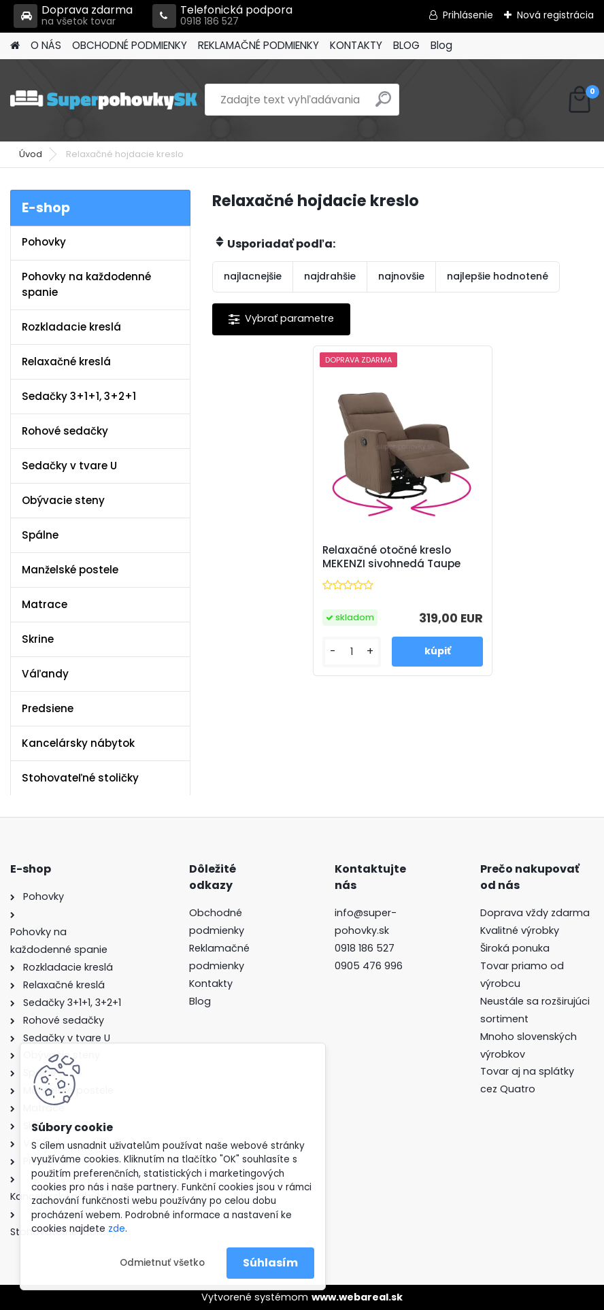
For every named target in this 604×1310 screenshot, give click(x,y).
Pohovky (44, 242)
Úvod (30, 154)
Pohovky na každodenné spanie (86, 284)
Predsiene (47, 708)
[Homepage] (15, 46)
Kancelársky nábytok (78, 743)
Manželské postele (70, 569)
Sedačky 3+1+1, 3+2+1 (79, 396)
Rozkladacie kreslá (71, 327)
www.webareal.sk (357, 1297)
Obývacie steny (63, 500)
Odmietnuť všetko (162, 1262)
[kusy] (352, 652)
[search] (383, 104)
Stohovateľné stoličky (80, 778)
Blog (441, 45)
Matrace (44, 604)
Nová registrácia (555, 15)
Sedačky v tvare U (69, 465)
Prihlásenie (468, 15)
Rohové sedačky (65, 431)
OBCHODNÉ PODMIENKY (129, 45)
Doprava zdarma (73, 16)
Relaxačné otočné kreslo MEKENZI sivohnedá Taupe (391, 557)
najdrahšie (330, 276)
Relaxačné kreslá (66, 361)
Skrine (38, 639)
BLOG (406, 45)
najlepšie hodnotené (497, 276)
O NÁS (46, 45)
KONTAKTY (356, 45)
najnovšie (401, 276)
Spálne (40, 535)
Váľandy (45, 674)
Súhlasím (270, 1263)
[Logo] (103, 100)
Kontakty (211, 983)
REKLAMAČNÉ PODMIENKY (258, 45)
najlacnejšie (253, 276)
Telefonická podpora (222, 16)
